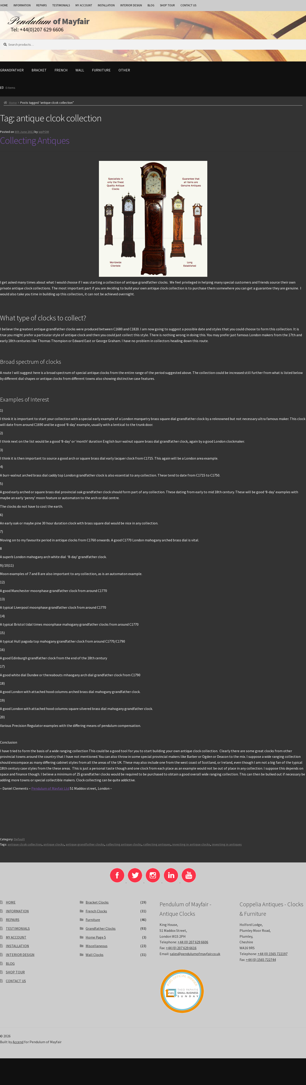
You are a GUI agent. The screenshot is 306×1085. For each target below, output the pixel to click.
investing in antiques (227, 847)
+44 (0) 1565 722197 (273, 957)
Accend (18, 1045)
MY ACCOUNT (83, 5)
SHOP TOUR (167, 5)
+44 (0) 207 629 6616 (181, 951)
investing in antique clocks (191, 847)
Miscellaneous (96, 949)
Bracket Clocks (97, 905)
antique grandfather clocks (85, 847)
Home (13, 106)
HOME (11, 905)
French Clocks (96, 914)
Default (19, 842)
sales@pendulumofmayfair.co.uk (195, 957)
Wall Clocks (94, 958)
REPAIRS (41, 5)
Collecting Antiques (34, 143)
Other (124, 73)
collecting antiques (157, 847)
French (61, 73)
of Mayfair (88, 22)
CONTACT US (188, 5)
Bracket (39, 73)
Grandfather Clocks (101, 931)
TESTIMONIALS (61, 5)
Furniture (101, 73)
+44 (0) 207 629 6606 (193, 945)
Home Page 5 (96, 940)
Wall (79, 73)
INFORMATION (22, 5)
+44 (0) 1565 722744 (261, 963)
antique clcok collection (25, 847)
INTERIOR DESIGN (131, 5)
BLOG (151, 5)
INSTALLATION (106, 5)
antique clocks (53, 847)
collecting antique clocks (124, 847)
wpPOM (44, 135)
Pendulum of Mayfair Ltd (50, 791)
